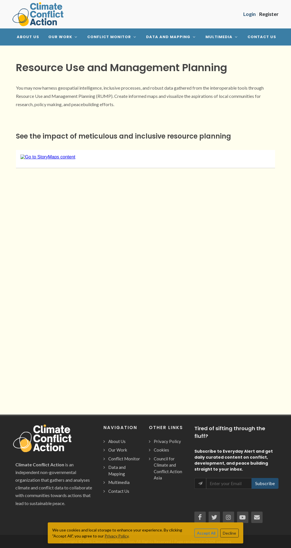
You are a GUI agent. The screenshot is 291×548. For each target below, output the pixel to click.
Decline (229, 533)
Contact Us (118, 491)
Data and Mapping (117, 470)
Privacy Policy (167, 441)
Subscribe (265, 483)
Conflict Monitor (124, 458)
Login (249, 14)
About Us (117, 441)
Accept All (206, 533)
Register (268, 14)
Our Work (117, 449)
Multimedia (119, 482)
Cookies (161, 449)
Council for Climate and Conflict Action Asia (168, 468)
